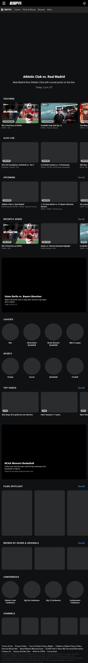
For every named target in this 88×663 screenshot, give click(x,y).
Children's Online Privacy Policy (69, 646)
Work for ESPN (39, 651)
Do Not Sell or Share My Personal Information (64, 649)
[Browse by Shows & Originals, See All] (82, 543)
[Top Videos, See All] (82, 388)
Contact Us (6, 651)
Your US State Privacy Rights (41, 646)
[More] (45, 9)
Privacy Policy (21, 646)
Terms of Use (7, 646)
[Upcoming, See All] (82, 177)
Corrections (52, 651)
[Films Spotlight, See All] (82, 486)
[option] (20, 116)
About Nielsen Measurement (31, 649)
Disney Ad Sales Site (21, 651)
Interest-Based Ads (10, 649)
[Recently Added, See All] (82, 219)
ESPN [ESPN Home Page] (16, 3)
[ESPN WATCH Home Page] (6, 9)
